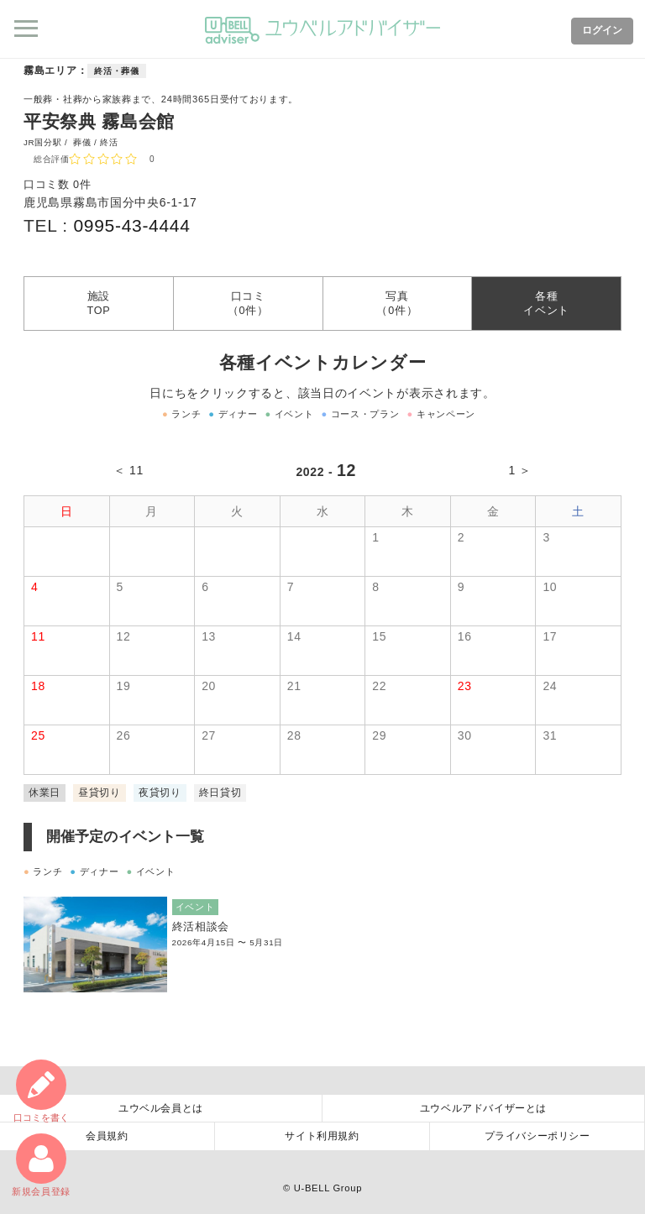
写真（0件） (396, 303)
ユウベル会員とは (160, 1108)
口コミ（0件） (248, 303)
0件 (82, 185)
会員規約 (107, 1136)
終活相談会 (201, 927)
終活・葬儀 (116, 71)
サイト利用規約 (322, 1136)
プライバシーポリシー (537, 1136)
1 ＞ (520, 470)
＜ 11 (128, 470)
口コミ (41, 1091)
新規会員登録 (41, 1164)
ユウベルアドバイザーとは (483, 1108)
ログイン (602, 30)
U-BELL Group (328, 1188)
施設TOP (98, 303)
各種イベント (546, 303)
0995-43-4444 (131, 225)
